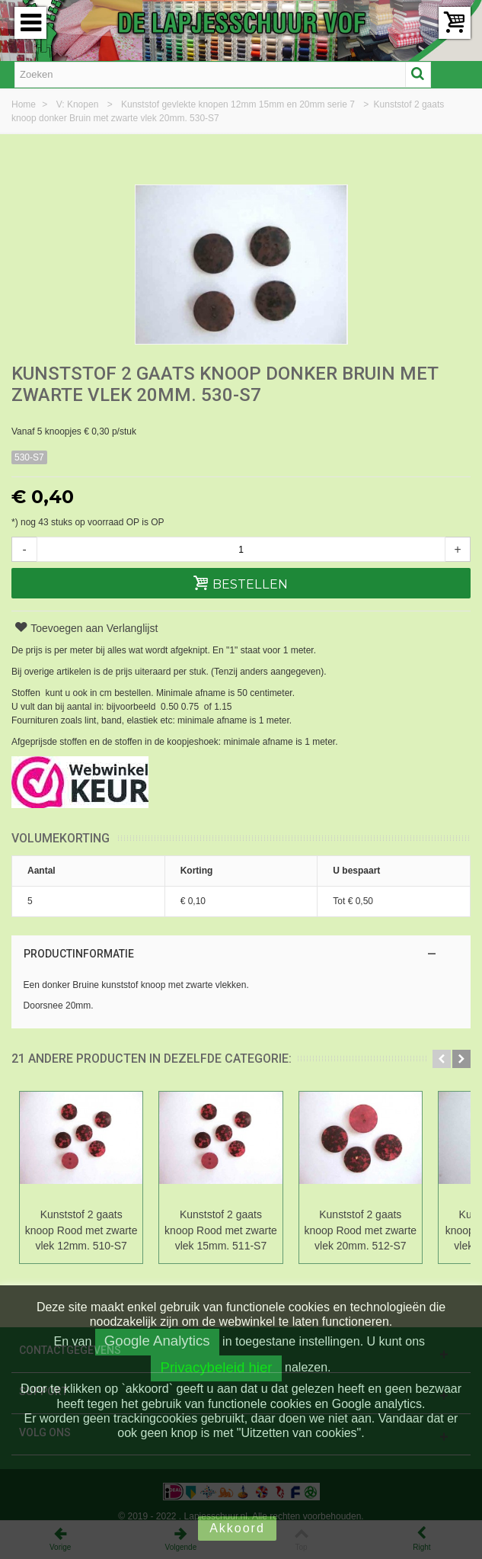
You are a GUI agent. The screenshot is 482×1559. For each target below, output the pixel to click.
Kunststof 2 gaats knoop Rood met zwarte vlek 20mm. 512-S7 (392, 1230)
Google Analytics (157, 1341)
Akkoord (237, 1528)
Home (24, 104)
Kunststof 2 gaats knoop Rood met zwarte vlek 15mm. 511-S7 (240, 1230)
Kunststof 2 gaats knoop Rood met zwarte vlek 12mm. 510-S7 (87, 1230)
